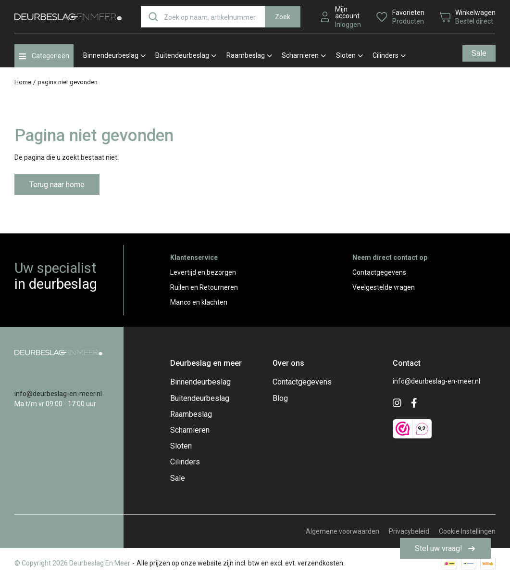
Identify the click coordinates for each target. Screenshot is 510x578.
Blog (280, 398)
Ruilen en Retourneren (204, 287)
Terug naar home (57, 184)
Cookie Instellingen (467, 531)
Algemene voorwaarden (342, 531)
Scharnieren (304, 55)
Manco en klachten (198, 302)
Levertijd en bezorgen (203, 272)
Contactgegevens (379, 272)
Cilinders (389, 55)
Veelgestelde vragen (383, 287)
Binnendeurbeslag (114, 55)
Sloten (349, 55)
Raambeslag (249, 55)
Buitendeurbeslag (185, 55)
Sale (479, 53)
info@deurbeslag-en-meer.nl (58, 394)
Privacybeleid (409, 531)
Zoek (282, 17)
